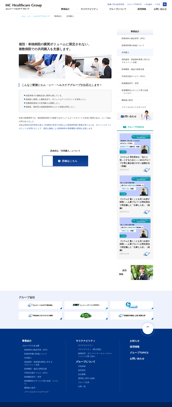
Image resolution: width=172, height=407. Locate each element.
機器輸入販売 (127, 100)
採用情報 (134, 341)
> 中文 (157, 4)
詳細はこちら (69, 161)
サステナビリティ (85, 339)
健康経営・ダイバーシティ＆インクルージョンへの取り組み (95, 348)
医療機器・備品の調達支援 (133, 69)
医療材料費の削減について (133, 45)
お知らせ (134, 335)
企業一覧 (82, 380)
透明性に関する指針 (86, 372)
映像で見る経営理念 (116, 4)
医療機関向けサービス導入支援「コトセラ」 (135, 91)
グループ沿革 (83, 376)
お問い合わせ (131, 116)
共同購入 (125, 52)
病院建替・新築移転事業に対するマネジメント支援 (136, 60)
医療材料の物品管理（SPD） (134, 38)
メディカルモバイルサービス (134, 107)
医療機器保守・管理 (130, 83)
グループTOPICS (134, 4)
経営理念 (82, 364)
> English (148, 4)
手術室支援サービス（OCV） (134, 76)
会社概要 (82, 368)
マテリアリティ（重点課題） (90, 343)
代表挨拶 (82, 360)
